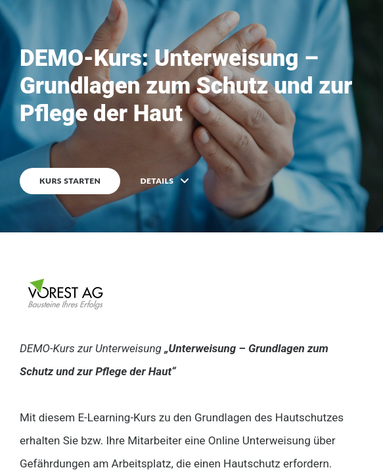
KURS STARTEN (70, 181)
